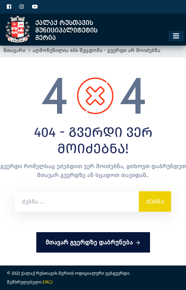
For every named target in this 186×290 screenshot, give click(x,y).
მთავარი (14, 50)
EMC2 (47, 282)
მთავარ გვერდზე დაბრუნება (93, 243)
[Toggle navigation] (176, 36)
